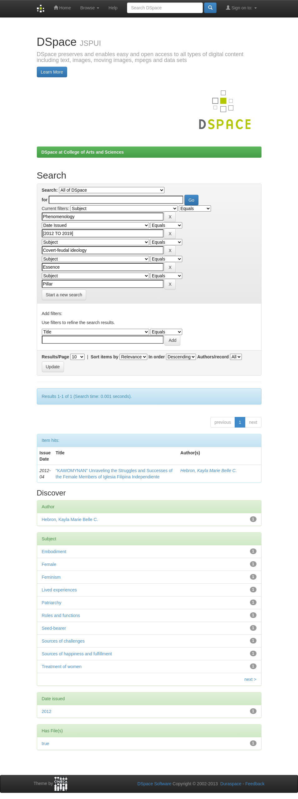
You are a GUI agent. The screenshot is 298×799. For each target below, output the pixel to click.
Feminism (51, 577)
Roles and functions (61, 615)
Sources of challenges (63, 641)
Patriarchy (51, 602)
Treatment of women (62, 666)
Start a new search (64, 294)
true (45, 743)
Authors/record (213, 356)
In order (157, 356)
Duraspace (231, 783)
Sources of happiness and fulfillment (77, 653)
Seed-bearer (54, 628)
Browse (89, 7)
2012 (46, 711)
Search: (50, 190)
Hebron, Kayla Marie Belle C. (208, 470)
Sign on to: (241, 7)
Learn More (52, 71)
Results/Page (55, 356)
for (45, 199)
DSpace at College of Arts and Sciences (83, 152)
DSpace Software (154, 783)
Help (113, 7)
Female (49, 564)
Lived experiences (59, 589)
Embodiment (54, 551)
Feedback (254, 783)
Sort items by (105, 356)
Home (62, 7)
